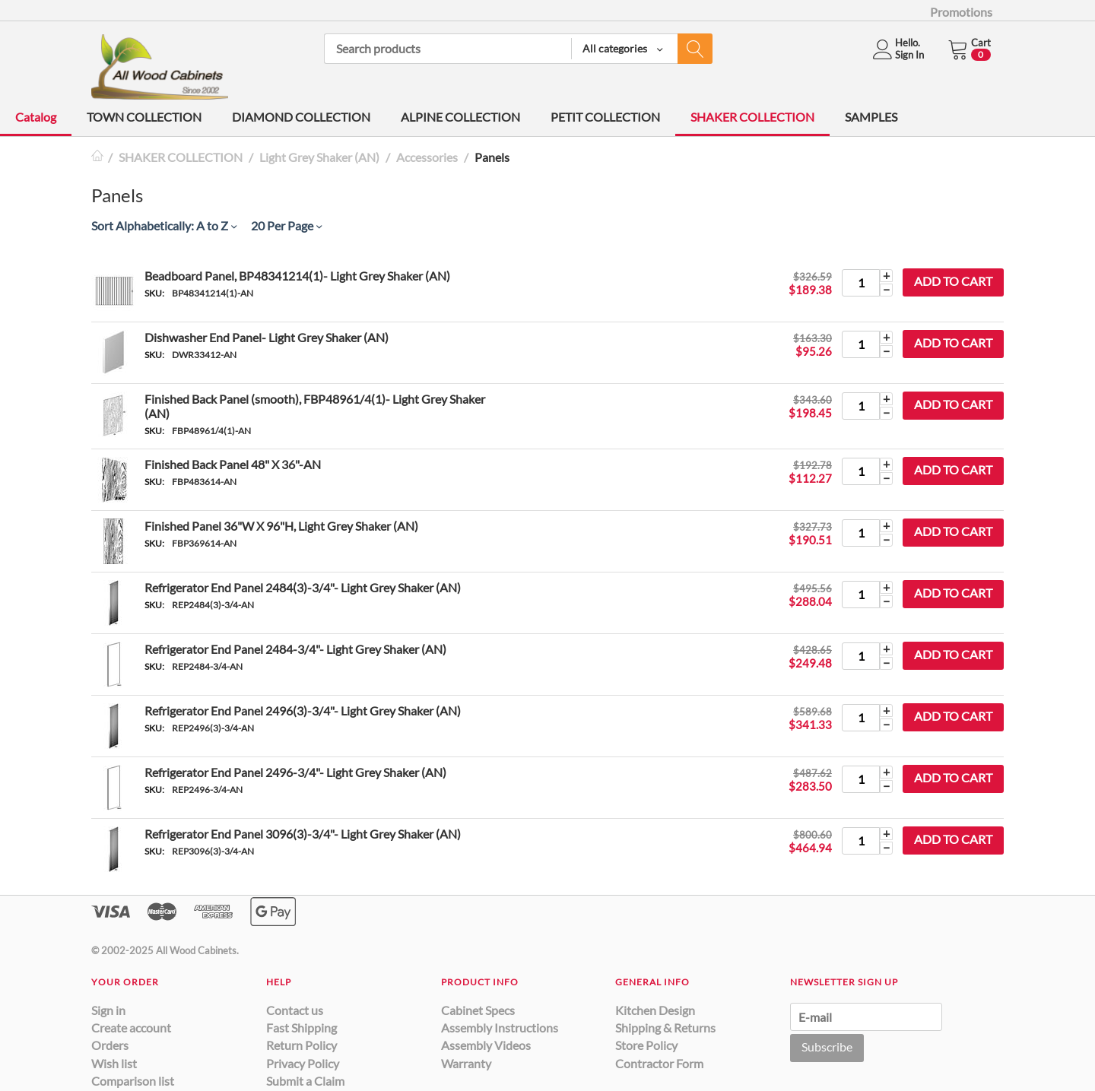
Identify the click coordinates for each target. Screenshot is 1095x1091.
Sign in (108, 1010)
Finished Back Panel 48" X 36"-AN (232, 464)
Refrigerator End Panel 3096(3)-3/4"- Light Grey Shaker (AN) (302, 833)
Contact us (294, 1010)
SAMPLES (871, 116)
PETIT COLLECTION (605, 116)
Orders (110, 1045)
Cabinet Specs (478, 1010)
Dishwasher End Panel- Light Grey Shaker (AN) (266, 337)
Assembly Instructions (499, 1027)
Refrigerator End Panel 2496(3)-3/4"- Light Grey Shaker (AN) (302, 710)
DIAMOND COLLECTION (301, 116)
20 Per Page (286, 225)
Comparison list (132, 1081)
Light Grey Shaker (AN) (319, 157)
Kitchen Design (655, 1010)
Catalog (35, 116)
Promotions (961, 12)
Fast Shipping (301, 1027)
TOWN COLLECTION (144, 116)
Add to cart (953, 281)
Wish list (114, 1063)
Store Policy (646, 1045)
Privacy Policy (302, 1063)
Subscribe (826, 1046)
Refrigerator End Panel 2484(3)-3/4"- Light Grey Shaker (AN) (302, 587)
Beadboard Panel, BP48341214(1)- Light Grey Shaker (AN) (297, 275)
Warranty (466, 1063)
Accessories (427, 157)
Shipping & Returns (665, 1027)
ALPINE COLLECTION (460, 116)
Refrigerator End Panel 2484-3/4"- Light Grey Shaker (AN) (295, 649)
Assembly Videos (486, 1045)
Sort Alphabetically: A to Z (163, 225)
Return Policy (301, 1045)
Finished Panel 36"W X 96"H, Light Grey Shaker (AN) (281, 526)
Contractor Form (659, 1063)
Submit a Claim (305, 1081)
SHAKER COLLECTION (752, 116)
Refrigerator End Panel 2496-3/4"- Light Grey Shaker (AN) (295, 772)
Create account (131, 1027)
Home (97, 157)
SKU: (154, 293)
